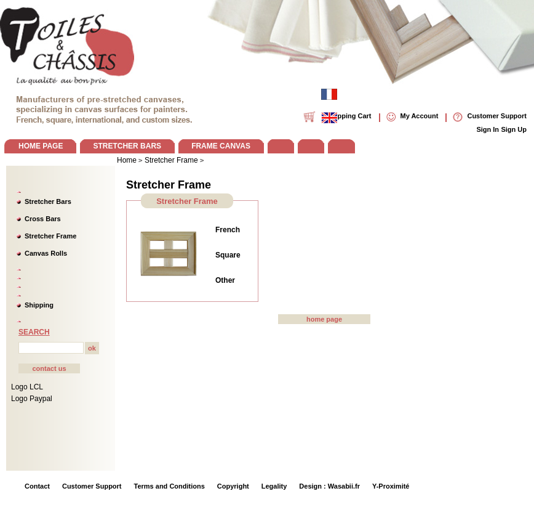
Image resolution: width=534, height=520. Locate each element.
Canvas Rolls (46, 253)
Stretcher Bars (48, 201)
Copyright (233, 486)
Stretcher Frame (50, 236)
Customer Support (92, 486)
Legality (274, 486)
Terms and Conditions (169, 486)
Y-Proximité (391, 486)
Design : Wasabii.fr (329, 486)
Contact (37, 486)
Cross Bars (43, 218)
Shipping (39, 305)
